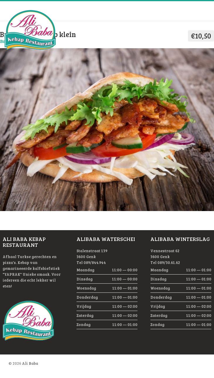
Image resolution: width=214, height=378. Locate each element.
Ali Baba (30, 363)
